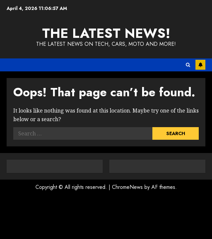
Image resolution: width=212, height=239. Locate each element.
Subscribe (200, 65)
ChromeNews (127, 187)
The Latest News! (106, 33)
